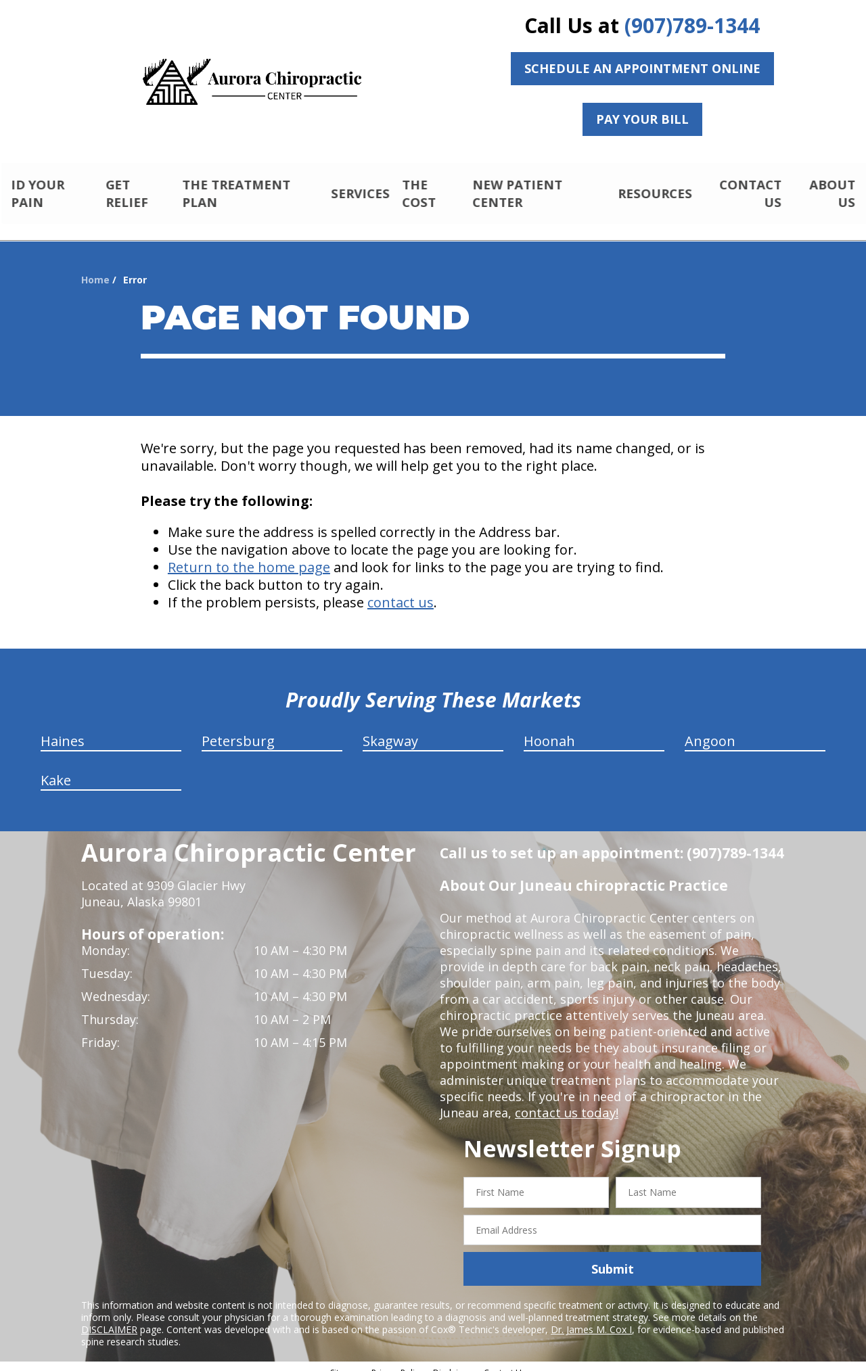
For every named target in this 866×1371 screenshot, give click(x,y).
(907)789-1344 (692, 25)
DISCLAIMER (109, 1317)
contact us (400, 591)
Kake (56, 769)
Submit (612, 1257)
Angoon (710, 729)
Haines (63, 729)
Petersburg (238, 729)
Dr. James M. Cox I (591, 1317)
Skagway (390, 729)
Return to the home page (249, 556)
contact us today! (565, 1101)
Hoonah (549, 729)
